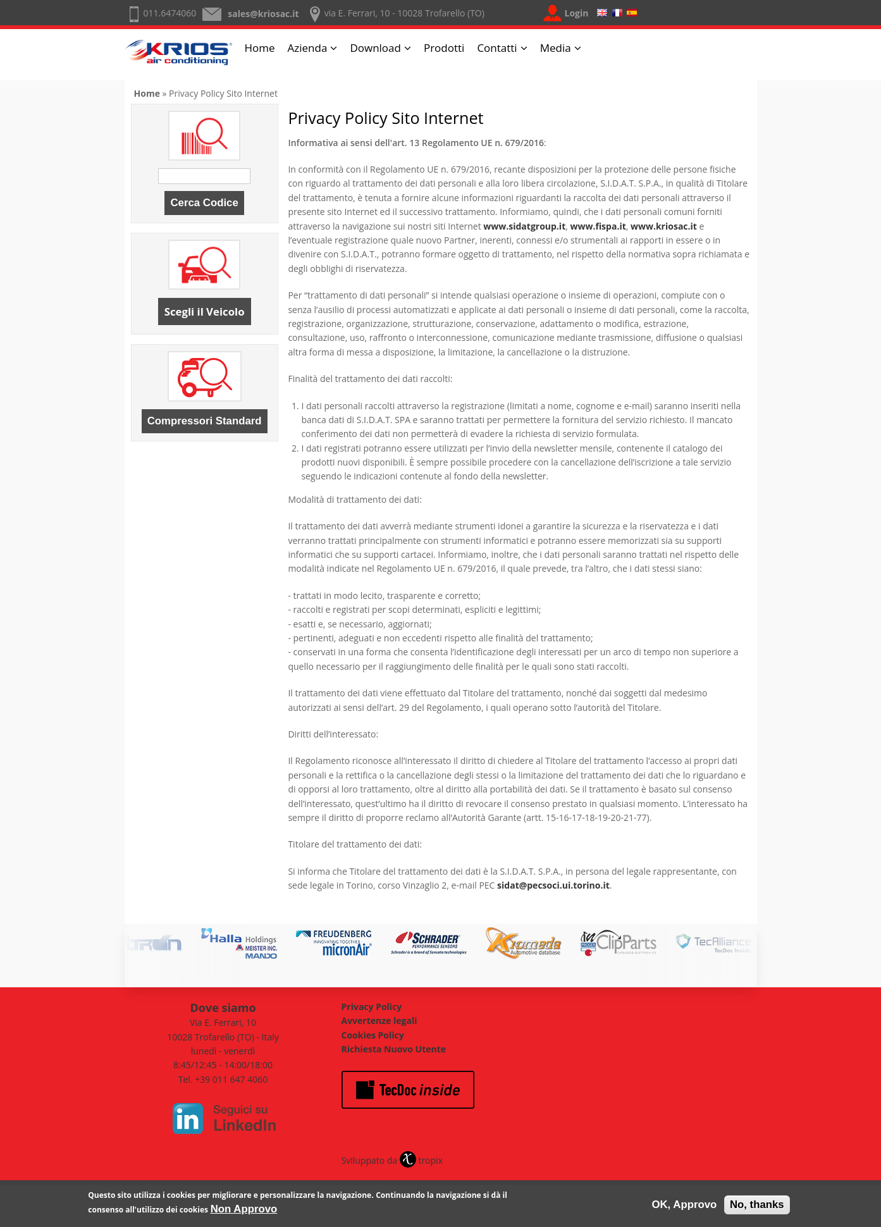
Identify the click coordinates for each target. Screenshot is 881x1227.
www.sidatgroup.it (524, 226)
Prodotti (444, 47)
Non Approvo (244, 1211)
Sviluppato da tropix (392, 1160)
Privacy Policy (372, 1007)
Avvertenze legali (379, 1020)
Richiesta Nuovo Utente (394, 1049)
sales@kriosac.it (263, 14)
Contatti (497, 47)
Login (577, 13)
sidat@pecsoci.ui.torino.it (553, 885)
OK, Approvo (684, 1207)
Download (375, 47)
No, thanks (757, 1207)
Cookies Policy (373, 1035)
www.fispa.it (597, 226)
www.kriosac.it (664, 226)
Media (555, 47)
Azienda (308, 47)
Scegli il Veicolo (204, 311)
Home (260, 47)
